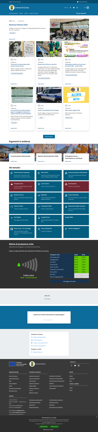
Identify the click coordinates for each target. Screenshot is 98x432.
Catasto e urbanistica (34, 388)
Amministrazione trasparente (56, 400)
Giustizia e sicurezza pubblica (56, 378)
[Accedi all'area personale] (82, 1)
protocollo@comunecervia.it (19, 412)
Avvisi (70, 381)
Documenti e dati (13, 391)
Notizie (13, 21)
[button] (49, 429)
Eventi (70, 390)
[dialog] (49, 424)
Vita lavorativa (32, 381)
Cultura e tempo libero (34, 378)
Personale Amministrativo (15, 388)
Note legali (51, 405)
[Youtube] (71, 7)
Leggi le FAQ (32, 405)
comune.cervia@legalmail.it (17, 410)
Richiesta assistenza (34, 407)
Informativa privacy (53, 402)
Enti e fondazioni (13, 383)
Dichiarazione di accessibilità (55, 407)
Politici (10, 386)
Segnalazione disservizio (34, 402)
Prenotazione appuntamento (35, 400)
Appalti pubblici (32, 386)
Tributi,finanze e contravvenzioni (56, 381)
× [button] (96, 417)
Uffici (10, 381)
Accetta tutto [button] (43, 426)
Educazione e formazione (55, 376)
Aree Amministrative (14, 378)
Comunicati (72, 378)
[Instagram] (75, 7)
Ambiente (51, 383)
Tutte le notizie (49, 136)
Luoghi (71, 388)
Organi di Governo (13, 376)
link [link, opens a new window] (62, 423)
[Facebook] (68, 7)
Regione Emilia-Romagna (15, 2)
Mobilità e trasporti (33, 393)
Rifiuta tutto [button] (54, 426)
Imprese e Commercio (34, 383)
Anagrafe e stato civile (34, 376)
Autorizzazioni (52, 388)
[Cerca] (87, 7)
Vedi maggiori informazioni (69, 281)
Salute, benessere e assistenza (56, 386)
